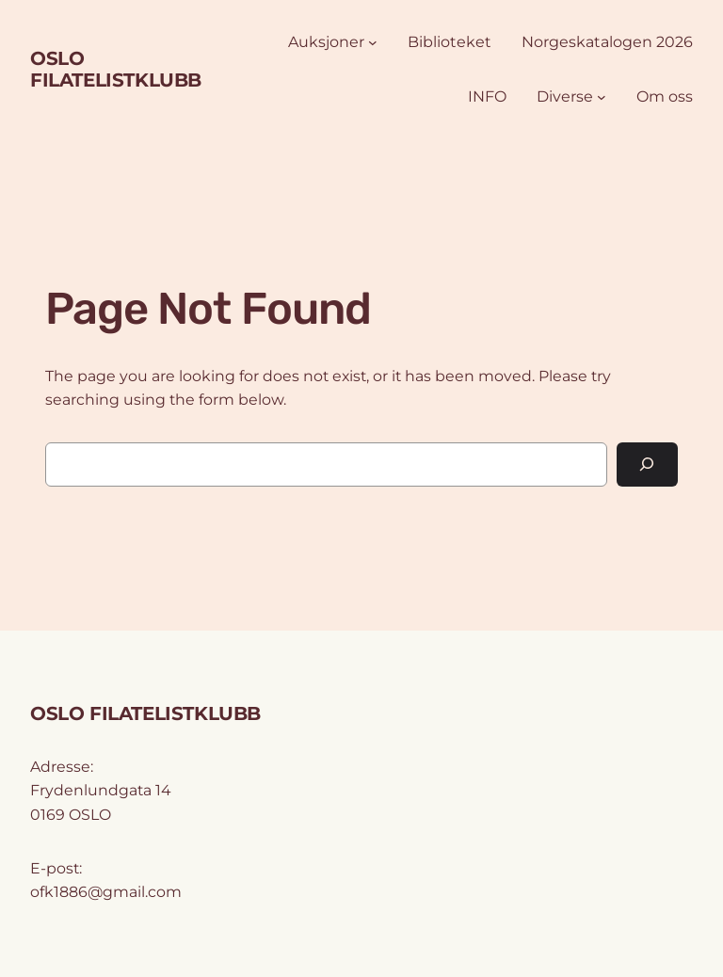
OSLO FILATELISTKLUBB (115, 69)
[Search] (647, 464)
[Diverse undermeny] (601, 97)
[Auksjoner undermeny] (373, 42)
